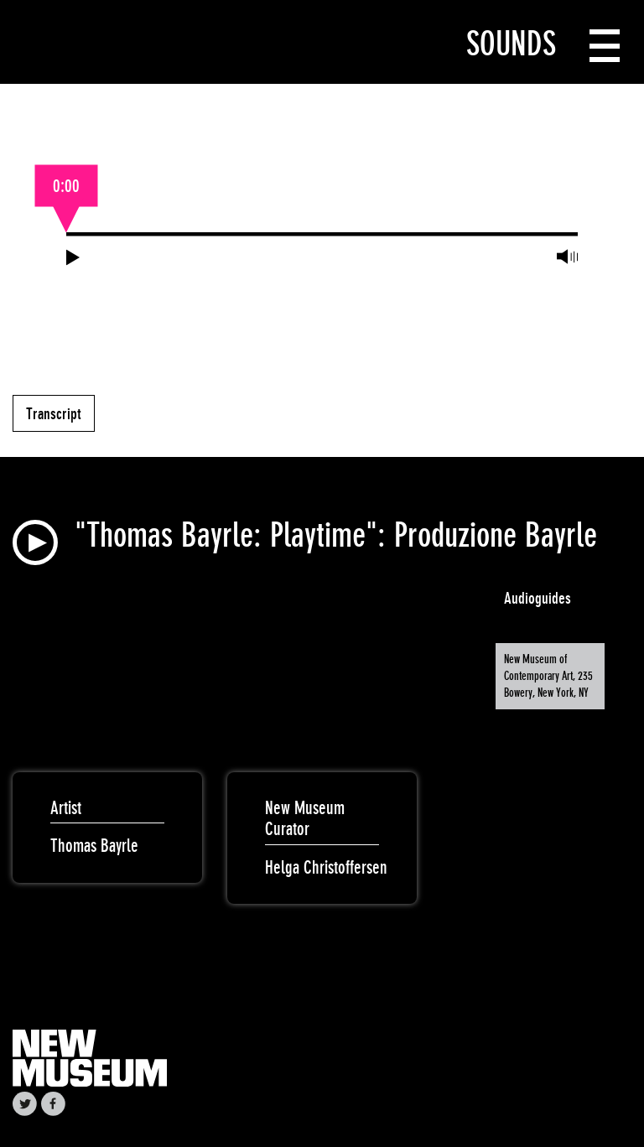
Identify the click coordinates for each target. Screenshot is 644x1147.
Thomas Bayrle (94, 845)
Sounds (511, 43)
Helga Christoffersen (326, 867)
